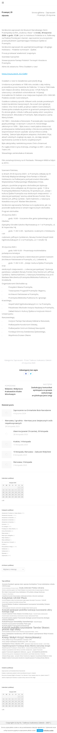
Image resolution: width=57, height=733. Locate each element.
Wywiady (4, 553)
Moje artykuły (5, 537)
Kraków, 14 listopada (22, 441)
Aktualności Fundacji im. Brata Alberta (11, 513)
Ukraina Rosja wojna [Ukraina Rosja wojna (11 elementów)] (8, 656)
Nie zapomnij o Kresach (8, 542)
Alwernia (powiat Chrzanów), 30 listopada (30, 431)
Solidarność (5, 551)
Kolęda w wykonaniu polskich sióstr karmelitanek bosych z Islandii (19, 673)
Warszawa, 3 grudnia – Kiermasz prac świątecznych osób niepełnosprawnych (28, 421)
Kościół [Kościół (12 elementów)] (44, 600)
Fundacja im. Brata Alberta (8, 528)
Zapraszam (18, 360)
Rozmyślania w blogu (7, 546)
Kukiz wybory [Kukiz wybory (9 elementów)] (32, 641)
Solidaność (4, 549)
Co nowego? (5, 526)
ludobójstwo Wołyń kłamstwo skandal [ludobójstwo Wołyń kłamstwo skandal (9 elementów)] (33, 644)
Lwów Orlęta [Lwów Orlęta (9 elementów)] (46, 644)
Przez (37, 360)
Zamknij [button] (40, 730)
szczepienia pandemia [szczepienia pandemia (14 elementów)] (39, 652)
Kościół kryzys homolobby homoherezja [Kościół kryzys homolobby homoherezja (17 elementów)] (17, 621)
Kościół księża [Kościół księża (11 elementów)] (38, 621)
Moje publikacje (6, 540)
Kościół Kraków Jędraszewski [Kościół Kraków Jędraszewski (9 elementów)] (40, 614)
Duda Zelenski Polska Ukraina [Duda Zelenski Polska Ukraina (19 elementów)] (31, 588)
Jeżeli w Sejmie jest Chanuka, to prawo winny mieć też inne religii (18, 677)
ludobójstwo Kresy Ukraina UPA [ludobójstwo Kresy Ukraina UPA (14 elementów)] (13, 644)
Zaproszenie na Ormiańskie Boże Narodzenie (32, 410)
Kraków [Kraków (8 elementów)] (36, 631)
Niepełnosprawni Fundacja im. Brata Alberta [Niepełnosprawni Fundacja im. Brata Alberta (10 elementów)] (13, 648)
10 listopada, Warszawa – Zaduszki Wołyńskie (32, 452)
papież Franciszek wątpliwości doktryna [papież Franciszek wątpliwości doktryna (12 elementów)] (14, 652)
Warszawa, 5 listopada (22, 462)
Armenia (4, 524)
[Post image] (7, 413)
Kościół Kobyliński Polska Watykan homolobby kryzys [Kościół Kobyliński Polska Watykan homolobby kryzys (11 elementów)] (17, 614)
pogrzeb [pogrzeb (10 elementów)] (29, 652)
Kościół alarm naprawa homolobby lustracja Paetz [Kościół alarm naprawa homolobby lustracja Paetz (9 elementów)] (14, 602)
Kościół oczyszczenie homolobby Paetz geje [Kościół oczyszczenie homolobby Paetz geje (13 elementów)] (16, 624)
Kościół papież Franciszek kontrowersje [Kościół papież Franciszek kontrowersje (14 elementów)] (15, 626)
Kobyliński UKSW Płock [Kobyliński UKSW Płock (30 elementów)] (14, 598)
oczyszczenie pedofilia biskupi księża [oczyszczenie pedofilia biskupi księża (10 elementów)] (35, 648)
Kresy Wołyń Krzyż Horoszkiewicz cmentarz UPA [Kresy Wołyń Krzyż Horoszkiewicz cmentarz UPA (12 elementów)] (17, 639)
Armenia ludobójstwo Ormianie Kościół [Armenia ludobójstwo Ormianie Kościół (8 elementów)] (10, 588)
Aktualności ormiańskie (8, 517)
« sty (3, 500)
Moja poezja (5, 533)
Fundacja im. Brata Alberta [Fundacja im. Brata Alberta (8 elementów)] (7, 594)
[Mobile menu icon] (3, 3)
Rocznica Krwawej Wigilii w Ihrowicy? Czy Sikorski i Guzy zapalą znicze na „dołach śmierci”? (25, 675)
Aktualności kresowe (7, 515)
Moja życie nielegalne (7, 535)
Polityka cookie (48, 730)
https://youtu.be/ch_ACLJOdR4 (14, 74)
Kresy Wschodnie (6, 531)
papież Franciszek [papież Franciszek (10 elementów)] (38, 649)
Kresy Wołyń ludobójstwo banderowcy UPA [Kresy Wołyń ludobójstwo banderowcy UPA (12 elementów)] (15, 641)
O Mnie (4, 544)
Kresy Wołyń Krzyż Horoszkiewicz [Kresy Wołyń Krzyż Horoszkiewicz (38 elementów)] (21, 637)
